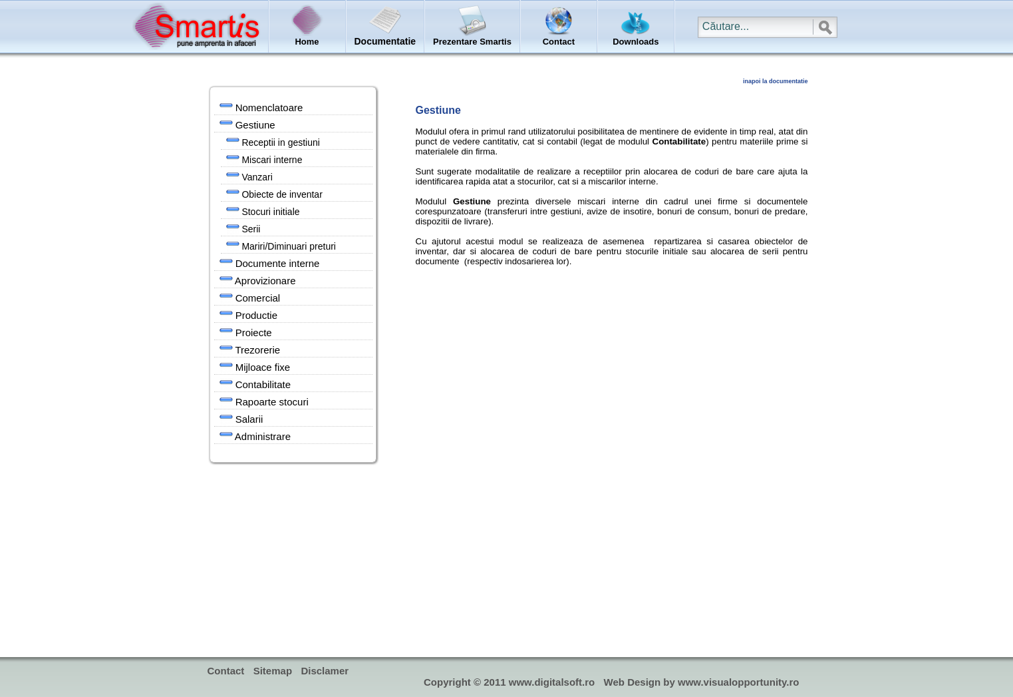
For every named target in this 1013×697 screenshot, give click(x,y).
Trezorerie (250, 348)
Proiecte (245, 331)
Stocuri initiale (263, 210)
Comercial (250, 297)
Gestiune (247, 123)
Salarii (241, 418)
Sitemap (272, 670)
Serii (243, 227)
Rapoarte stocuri (264, 400)
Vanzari (249, 175)
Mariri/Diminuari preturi (281, 245)
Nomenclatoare (261, 106)
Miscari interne (264, 158)
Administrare (255, 435)
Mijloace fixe (255, 366)
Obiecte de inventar (274, 193)
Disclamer (325, 670)
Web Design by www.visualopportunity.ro (701, 682)
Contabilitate (255, 383)
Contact (226, 670)
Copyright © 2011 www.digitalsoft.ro (509, 682)
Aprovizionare (257, 279)
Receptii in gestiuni (273, 141)
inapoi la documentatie (775, 81)
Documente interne (269, 262)
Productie (248, 314)
